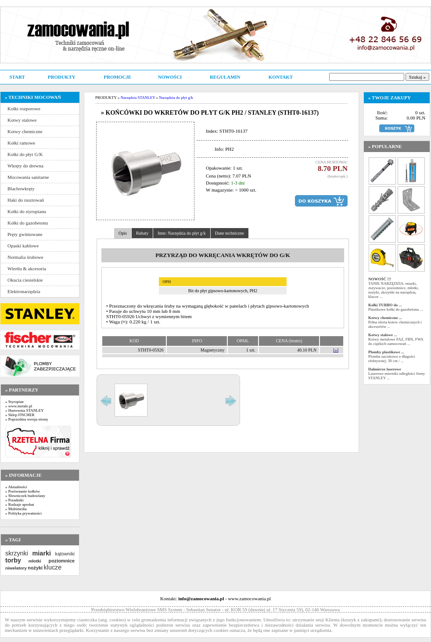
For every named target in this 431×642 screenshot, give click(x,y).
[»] (335, 350)
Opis (123, 233)
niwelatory (16, 568)
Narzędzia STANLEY (138, 97)
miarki (41, 553)
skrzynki (16, 553)
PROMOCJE (117, 77)
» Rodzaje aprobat (19, 504)
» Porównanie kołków (22, 491)
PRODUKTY (61, 77)
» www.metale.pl (18, 406)
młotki (35, 561)
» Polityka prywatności (23, 513)
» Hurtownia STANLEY (24, 410)
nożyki (35, 567)
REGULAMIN (225, 77)
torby (13, 560)
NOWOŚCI (170, 77)
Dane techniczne (229, 233)
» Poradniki (14, 500)
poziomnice (62, 560)
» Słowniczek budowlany (25, 495)
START (17, 77)
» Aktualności (16, 487)
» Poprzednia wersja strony (26, 419)
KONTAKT (281, 77)
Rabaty (142, 233)
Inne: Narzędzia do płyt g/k (181, 233)
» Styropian (14, 401)
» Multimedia (16, 509)
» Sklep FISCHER (20, 415)
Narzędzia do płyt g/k (176, 97)
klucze (52, 567)
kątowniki (65, 553)
